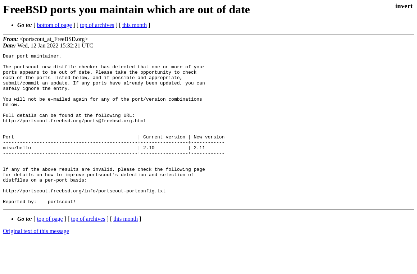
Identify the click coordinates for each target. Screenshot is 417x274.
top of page (50, 249)
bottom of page (54, 25)
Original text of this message (36, 261)
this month (134, 25)
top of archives (97, 25)
